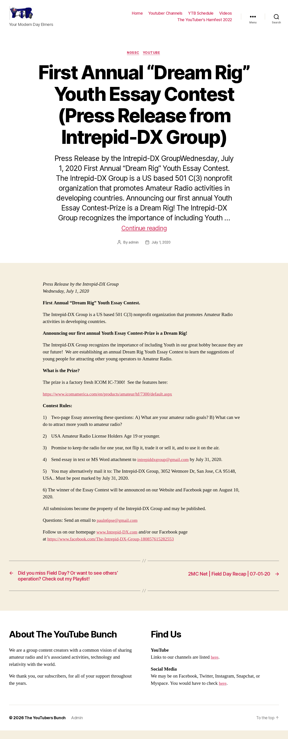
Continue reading (144, 235)
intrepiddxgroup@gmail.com (164, 467)
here (215, 666)
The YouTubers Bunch (46, 726)
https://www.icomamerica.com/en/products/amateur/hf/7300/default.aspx (112, 401)
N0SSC (133, 60)
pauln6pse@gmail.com (118, 527)
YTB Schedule (201, 16)
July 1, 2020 (161, 249)
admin (133, 249)
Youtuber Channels (165, 16)
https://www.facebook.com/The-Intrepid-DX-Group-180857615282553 (114, 546)
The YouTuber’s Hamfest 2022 (204, 23)
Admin (78, 726)
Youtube (152, 60)
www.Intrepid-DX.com (118, 539)
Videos (225, 16)
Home (137, 16)
